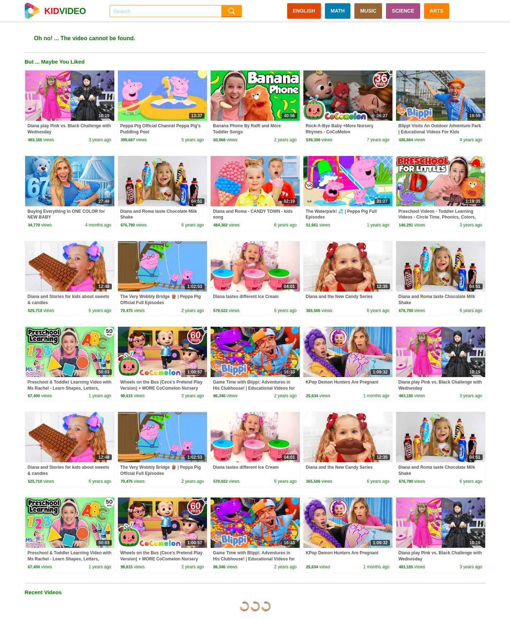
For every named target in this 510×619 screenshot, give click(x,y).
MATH (338, 11)
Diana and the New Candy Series (339, 296)
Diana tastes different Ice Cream (246, 296)
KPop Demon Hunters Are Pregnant (342, 382)
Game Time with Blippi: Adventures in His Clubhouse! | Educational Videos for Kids (254, 388)
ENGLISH (304, 11)
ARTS (437, 11)
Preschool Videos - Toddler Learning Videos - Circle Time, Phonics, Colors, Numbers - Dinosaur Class (437, 217)
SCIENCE (403, 11)
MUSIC (368, 11)
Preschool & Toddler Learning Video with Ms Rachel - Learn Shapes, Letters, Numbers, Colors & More (70, 388)
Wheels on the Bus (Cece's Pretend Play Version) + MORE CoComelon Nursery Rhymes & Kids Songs (161, 388)
